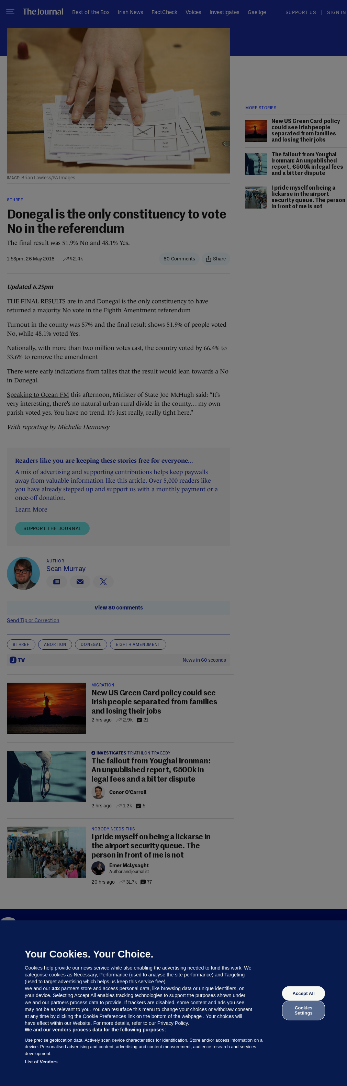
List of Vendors (41, 1061)
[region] (173, 1003)
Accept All (303, 993)
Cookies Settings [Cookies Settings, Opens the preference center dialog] (304, 1010)
